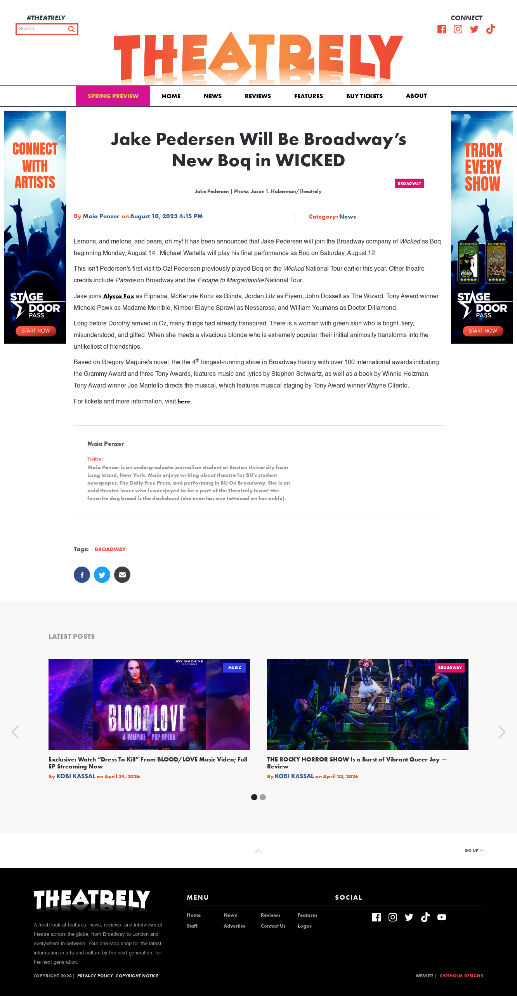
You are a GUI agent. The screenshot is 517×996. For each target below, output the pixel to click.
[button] (417, 95)
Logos (305, 926)
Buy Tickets (364, 96)
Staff (192, 926)
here (184, 401)
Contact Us (273, 926)
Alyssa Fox (118, 296)
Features (308, 96)
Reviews (258, 96)
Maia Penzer (101, 216)
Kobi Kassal (75, 776)
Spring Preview (113, 96)
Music (234, 667)
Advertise (235, 926)
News (213, 96)
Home (171, 96)
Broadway (409, 183)
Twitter (95, 459)
